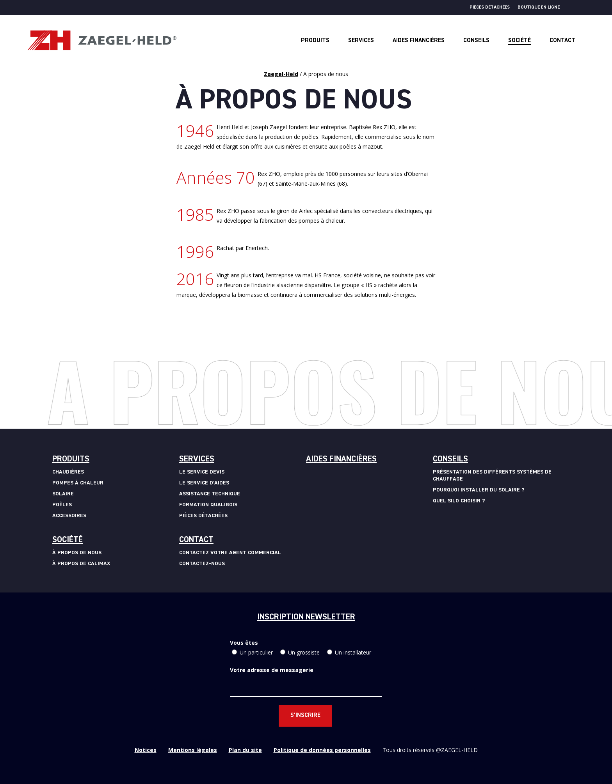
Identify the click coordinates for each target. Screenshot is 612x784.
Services (196, 459)
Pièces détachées (490, 7)
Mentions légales (192, 750)
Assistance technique (209, 494)
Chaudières (68, 472)
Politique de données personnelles (322, 750)
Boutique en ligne (539, 7)
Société (67, 540)
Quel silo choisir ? (459, 501)
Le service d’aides (204, 483)
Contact (196, 540)
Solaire (63, 494)
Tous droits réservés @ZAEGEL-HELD (430, 750)
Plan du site (245, 750)
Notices (146, 750)
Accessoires (69, 515)
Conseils (450, 459)
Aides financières (341, 459)
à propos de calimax (81, 563)
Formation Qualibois (208, 504)
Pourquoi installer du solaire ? (479, 490)
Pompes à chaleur (77, 483)
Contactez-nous (202, 563)
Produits (70, 459)
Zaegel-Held (281, 74)
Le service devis (201, 472)
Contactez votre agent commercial (230, 552)
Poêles (62, 504)
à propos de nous (76, 552)
